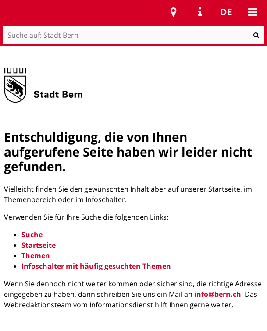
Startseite (38, 245)
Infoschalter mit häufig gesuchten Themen (96, 266)
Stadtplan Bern (173, 12)
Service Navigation (200, 12)
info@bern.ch (217, 294)
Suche (32, 234)
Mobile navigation (252, 12)
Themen (35, 255)
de (226, 12)
